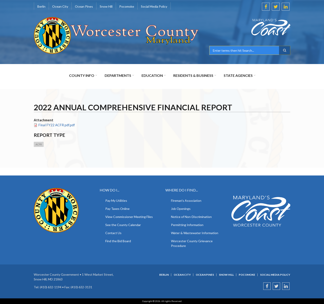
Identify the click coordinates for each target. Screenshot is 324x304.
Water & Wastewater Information (194, 233)
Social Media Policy (154, 6)
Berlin (41, 6)
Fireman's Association (186, 200)
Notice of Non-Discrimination (191, 217)
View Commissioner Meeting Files (129, 217)
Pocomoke (126, 6)
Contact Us (113, 233)
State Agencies (238, 75)
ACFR (39, 144)
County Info (81, 75)
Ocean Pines (84, 6)
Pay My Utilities (116, 200)
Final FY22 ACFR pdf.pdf (56, 125)
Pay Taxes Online (117, 209)
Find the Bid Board (118, 241)
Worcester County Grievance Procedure (192, 243)
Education (152, 75)
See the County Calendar (123, 225)
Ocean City (60, 6)
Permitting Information (187, 225)
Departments (118, 75)
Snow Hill (106, 6)
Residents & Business (193, 75)
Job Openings (181, 209)
